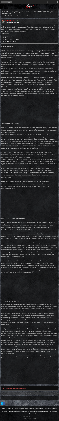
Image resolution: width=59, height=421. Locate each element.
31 (17, 20)
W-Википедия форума (25, 15)
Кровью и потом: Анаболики (12, 39)
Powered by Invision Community (29, 418)
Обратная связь (29, 415)
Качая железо (8, 36)
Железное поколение (10, 37)
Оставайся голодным (10, 41)
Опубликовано (12, 22)
